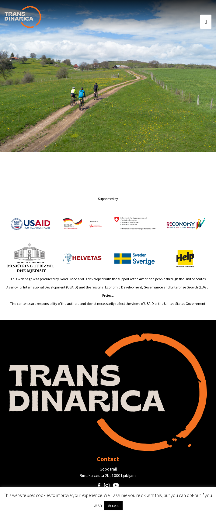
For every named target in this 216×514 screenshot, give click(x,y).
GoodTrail (108, 469)
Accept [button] (113, 505)
